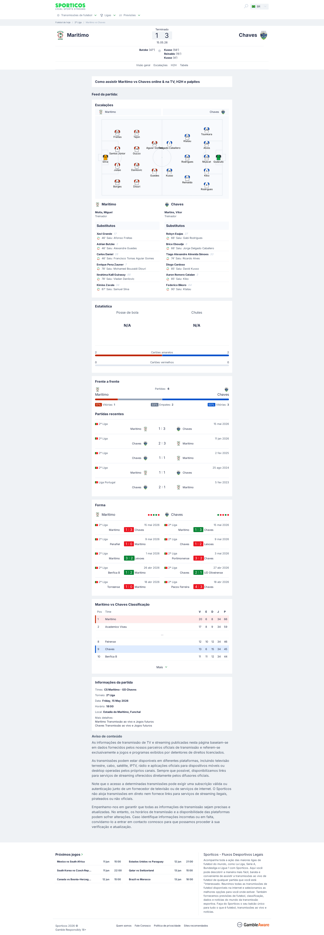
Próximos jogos (69, 854)
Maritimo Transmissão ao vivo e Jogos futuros (124, 721)
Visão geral (143, 65)
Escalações (161, 65)
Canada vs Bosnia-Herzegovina (76, 879)
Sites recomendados (196, 925)
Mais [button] (162, 667)
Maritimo (102, 394)
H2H (174, 65)
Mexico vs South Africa (71, 861)
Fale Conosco (143, 925)
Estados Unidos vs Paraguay (146, 861)
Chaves (223, 394)
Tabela (184, 65)
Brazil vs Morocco (139, 879)
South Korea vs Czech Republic (76, 870)
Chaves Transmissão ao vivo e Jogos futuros (123, 725)
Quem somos (123, 925)
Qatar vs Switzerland (141, 870)
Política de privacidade (167, 925)
